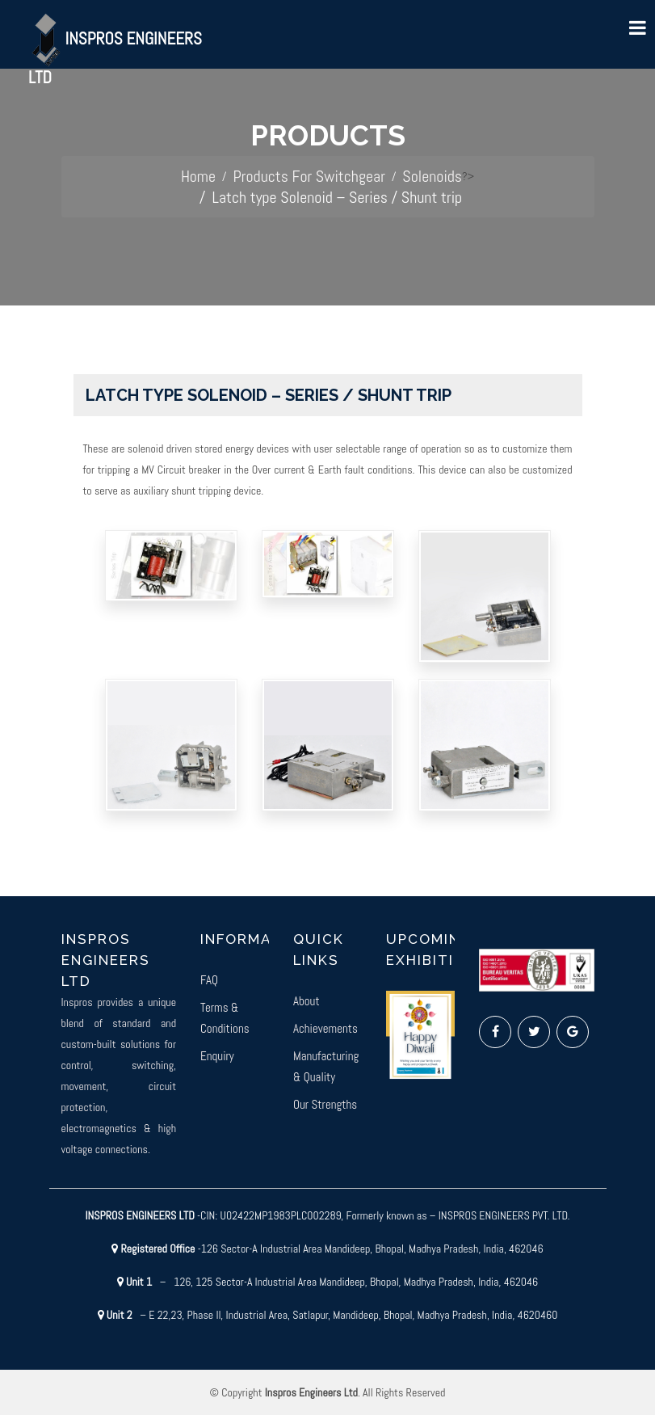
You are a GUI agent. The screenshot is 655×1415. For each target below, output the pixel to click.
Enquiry (217, 1055)
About (306, 1001)
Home (198, 176)
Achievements (325, 1028)
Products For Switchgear (308, 176)
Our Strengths (325, 1104)
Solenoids (432, 176)
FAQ (209, 980)
